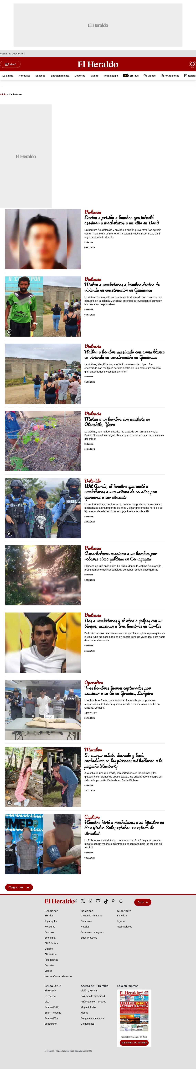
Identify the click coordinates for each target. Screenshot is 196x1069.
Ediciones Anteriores (134, 1043)
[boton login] (192, 64)
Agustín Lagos (90, 713)
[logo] (52, 901)
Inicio (3, 94)
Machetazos (15, 94)
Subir (143, 902)
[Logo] (98, 64)
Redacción (88, 242)
